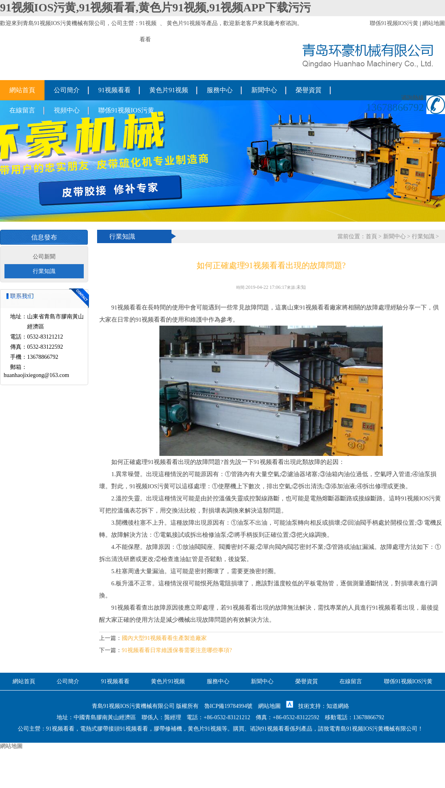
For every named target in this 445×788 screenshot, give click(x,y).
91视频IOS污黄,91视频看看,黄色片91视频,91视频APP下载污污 (155, 7)
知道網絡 (337, 706)
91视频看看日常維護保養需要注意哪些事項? (177, 650)
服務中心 (220, 90)
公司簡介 (67, 90)
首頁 (371, 236)
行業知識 (44, 271)
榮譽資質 (309, 90)
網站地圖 (433, 23)
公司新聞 (44, 257)
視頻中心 (67, 110)
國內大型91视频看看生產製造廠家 (164, 638)
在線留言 (22, 110)
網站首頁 (22, 90)
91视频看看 (114, 90)
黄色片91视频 (184, 23)
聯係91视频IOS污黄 (394, 23)
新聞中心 (264, 90)
